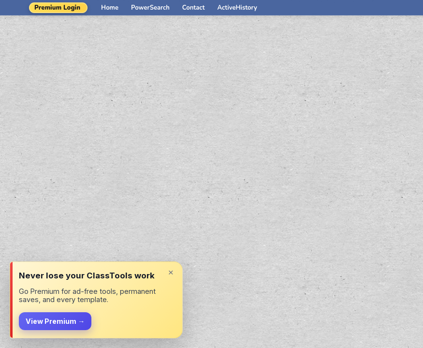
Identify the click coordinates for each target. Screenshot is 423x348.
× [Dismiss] (171, 272)
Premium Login (57, 7)
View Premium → (55, 321)
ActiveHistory (237, 7)
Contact (193, 7)
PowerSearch (150, 7)
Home (109, 7)
